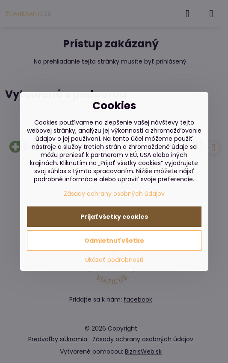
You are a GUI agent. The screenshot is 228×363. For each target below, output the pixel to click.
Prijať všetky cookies (114, 216)
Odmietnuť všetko (114, 240)
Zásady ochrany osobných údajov (114, 193)
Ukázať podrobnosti (114, 260)
